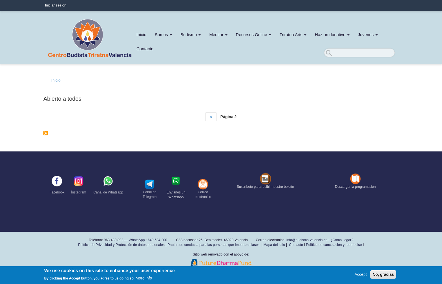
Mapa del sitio (274, 245)
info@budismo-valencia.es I (308, 240)
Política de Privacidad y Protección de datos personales (121, 245)
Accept (361, 274)
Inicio (141, 34)
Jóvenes (368, 34)
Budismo (190, 34)
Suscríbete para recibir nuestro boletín (265, 187)
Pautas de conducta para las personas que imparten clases (213, 245)
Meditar (218, 34)
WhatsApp (137, 240)
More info (144, 278)
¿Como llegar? (341, 240)
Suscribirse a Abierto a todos (45, 133)
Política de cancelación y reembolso (334, 245)
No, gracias (383, 274)
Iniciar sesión (55, 5)
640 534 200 (157, 240)
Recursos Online (253, 34)
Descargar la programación (355, 187)
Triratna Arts (293, 34)
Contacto (144, 48)
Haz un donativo (332, 34)
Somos (163, 34)
